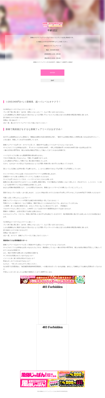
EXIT (52, 80)
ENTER (52, 72)
